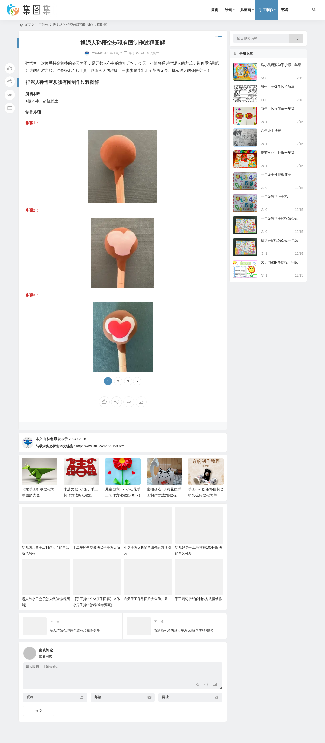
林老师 (52, 439)
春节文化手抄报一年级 (277, 152)
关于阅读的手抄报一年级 (279, 262)
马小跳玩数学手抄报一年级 (281, 65)
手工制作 (266, 10)
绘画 (228, 10)
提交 (38, 710)
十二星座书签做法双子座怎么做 (96, 547)
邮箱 (97, 697)
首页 (214, 10)
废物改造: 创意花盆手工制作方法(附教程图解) (164, 495)
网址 (165, 697)
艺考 (284, 10)
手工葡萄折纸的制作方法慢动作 (198, 599)
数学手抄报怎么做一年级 (279, 240)
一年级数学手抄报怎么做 (279, 218)
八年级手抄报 (271, 131)
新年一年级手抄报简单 (277, 87)
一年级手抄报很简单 (276, 174)
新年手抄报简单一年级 (277, 109)
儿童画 (245, 10)
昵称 (30, 697)
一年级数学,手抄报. (275, 196)
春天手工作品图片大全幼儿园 (146, 599)
